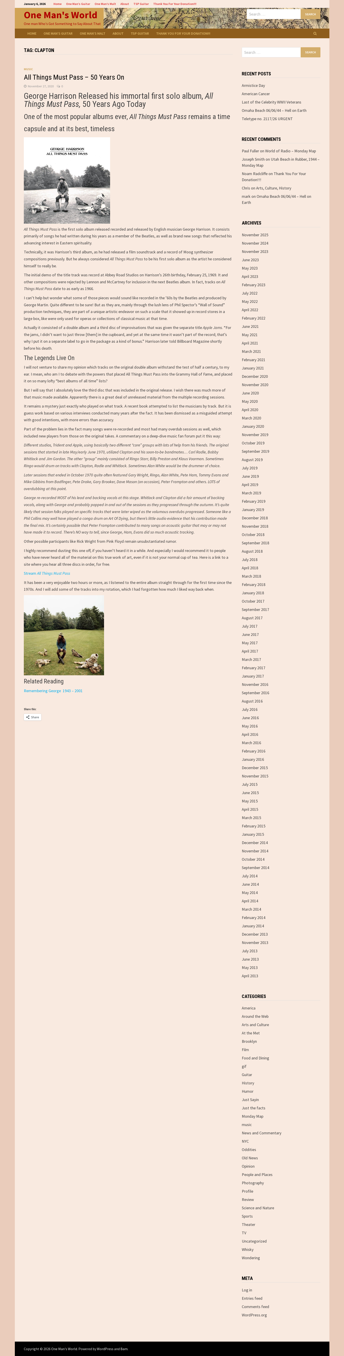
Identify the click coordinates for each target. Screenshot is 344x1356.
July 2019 (249, 468)
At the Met (251, 1033)
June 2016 (250, 717)
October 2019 (253, 443)
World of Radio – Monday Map (290, 150)
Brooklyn (249, 1041)
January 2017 (253, 676)
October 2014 (253, 859)
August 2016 (252, 701)
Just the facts (253, 1107)
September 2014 (255, 867)
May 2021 (250, 334)
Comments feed (255, 1306)
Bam (124, 1349)
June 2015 (250, 792)
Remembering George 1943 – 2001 (53, 690)
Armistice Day (253, 85)
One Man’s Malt (105, 4)
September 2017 (255, 609)
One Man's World (60, 15)
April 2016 (250, 734)
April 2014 (250, 900)
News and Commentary (261, 1132)
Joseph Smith (253, 159)
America (248, 1008)
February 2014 (253, 917)
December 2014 (255, 842)
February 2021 (253, 359)
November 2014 (255, 851)
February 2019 (253, 501)
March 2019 (251, 493)
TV (244, 1232)
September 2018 (255, 542)
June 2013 (250, 959)
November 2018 (255, 526)
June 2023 (250, 259)
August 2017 (252, 617)
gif (244, 1066)
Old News (250, 1157)
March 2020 (251, 418)
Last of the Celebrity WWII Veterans (271, 102)
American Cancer (256, 93)
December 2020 (255, 376)
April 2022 (250, 309)
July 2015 (249, 784)
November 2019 (255, 434)
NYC (245, 1141)
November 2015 (255, 776)
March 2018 (251, 576)
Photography (253, 1182)
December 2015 (255, 767)
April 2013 (250, 975)
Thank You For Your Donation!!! (174, 4)
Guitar (247, 1074)
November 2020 (255, 384)
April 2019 (250, 484)
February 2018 (253, 584)
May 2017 (250, 642)
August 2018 (252, 551)
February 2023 (253, 284)
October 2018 (253, 534)
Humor (247, 1091)
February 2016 (253, 751)
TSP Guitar (141, 4)
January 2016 (253, 759)
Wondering (251, 1257)
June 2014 (250, 884)
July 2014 (249, 875)
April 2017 (250, 651)
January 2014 (253, 925)
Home (57, 4)
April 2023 (250, 276)
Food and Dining (255, 1058)
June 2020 (250, 393)
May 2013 (250, 967)
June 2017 (250, 634)
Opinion (248, 1166)
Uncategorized (254, 1241)
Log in (247, 1290)
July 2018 (249, 559)
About (124, 4)
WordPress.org (254, 1315)
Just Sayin (250, 1099)
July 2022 (249, 293)
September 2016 (255, 692)
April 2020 (250, 409)
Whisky (247, 1249)
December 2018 (255, 517)
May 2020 (250, 401)
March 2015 (251, 817)
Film (245, 1049)
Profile (247, 1191)
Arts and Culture (255, 1024)
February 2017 (253, 667)
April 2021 (250, 343)
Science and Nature (258, 1207)
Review (248, 1199)
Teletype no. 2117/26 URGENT (267, 118)
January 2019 (253, 509)
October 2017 (253, 601)
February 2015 (253, 826)
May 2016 (250, 726)
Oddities (249, 1149)
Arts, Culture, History (273, 188)
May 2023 (250, 268)
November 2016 (255, 684)
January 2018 (253, 592)
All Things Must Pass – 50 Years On (74, 77)
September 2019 (255, 451)
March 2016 (251, 742)
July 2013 (249, 950)
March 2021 (251, 351)
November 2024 (255, 243)
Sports (247, 1216)
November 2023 (255, 251)
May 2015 (250, 801)
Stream (47, 573)
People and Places (257, 1174)
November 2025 (255, 234)
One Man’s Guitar (78, 4)
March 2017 (251, 659)
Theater (248, 1224)
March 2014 (251, 909)
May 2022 (250, 301)
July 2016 (249, 709)
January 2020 (253, 426)
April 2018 (250, 567)
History (248, 1083)
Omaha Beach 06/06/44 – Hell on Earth (274, 110)
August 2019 (252, 459)
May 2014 (250, 892)
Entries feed (252, 1298)
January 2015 (253, 834)
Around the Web (255, 1016)
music (28, 69)
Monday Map (252, 1116)
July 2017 (249, 626)
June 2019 (250, 476)
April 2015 (250, 809)
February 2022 (253, 318)
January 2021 (253, 368)
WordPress (105, 1349)
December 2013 (255, 934)
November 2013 (255, 942)
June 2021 (250, 326)
